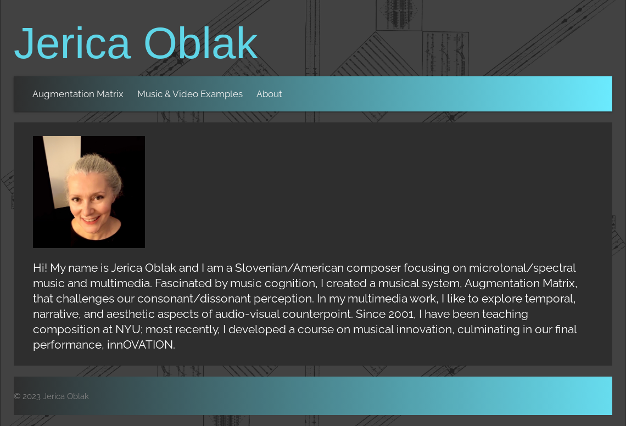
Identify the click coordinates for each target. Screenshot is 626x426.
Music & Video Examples (190, 93)
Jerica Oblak (136, 43)
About (269, 93)
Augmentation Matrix (78, 93)
